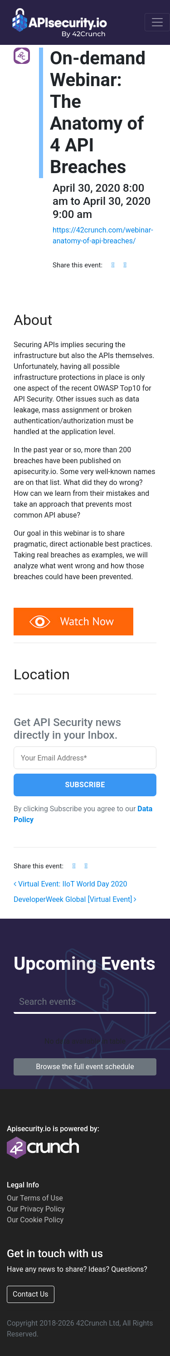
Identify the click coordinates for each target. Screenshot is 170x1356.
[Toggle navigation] (157, 22)
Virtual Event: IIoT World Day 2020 (70, 884)
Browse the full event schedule (85, 1066)
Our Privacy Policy (36, 1209)
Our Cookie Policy (35, 1220)
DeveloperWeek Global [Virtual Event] (75, 899)
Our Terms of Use (35, 1198)
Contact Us (31, 1294)
